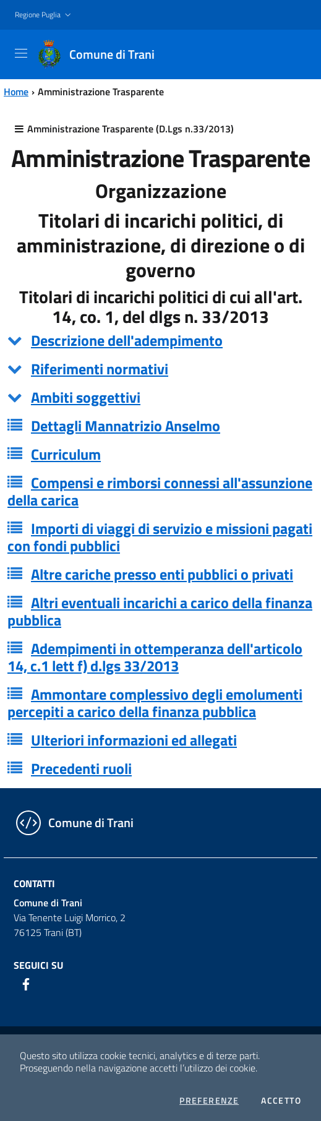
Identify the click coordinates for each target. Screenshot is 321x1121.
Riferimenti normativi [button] (99, 369)
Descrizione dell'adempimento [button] (127, 340)
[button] (44, 15)
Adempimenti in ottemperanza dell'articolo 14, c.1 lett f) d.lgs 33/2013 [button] (154, 657)
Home (16, 91)
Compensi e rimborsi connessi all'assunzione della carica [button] (159, 491)
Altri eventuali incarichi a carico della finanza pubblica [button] (159, 611)
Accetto (281, 1100)
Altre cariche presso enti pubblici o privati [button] (162, 574)
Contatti (34, 883)
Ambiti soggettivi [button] (85, 397)
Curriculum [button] (66, 454)
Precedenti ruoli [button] (81, 768)
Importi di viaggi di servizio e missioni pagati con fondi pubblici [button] (159, 537)
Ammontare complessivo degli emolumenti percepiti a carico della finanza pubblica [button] (154, 703)
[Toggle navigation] (21, 53)
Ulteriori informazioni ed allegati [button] (134, 740)
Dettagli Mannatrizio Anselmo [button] (125, 425)
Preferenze (209, 1100)
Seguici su (38, 965)
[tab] (160, 340)
